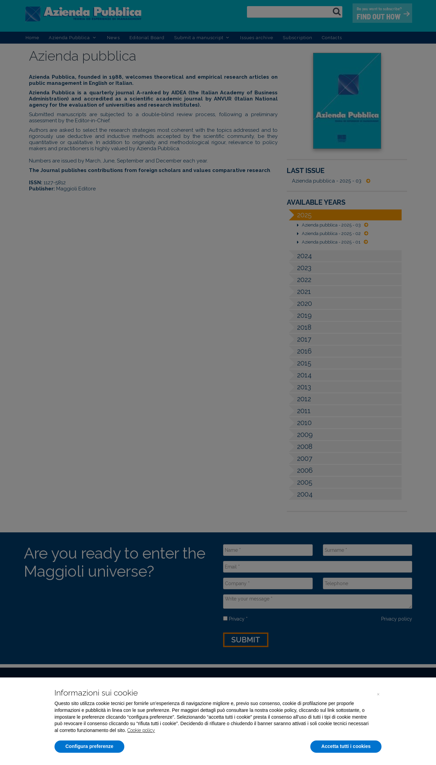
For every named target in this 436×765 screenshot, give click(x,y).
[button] (378, 693)
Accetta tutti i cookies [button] (346, 746)
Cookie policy (141, 730)
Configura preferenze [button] (89, 746)
